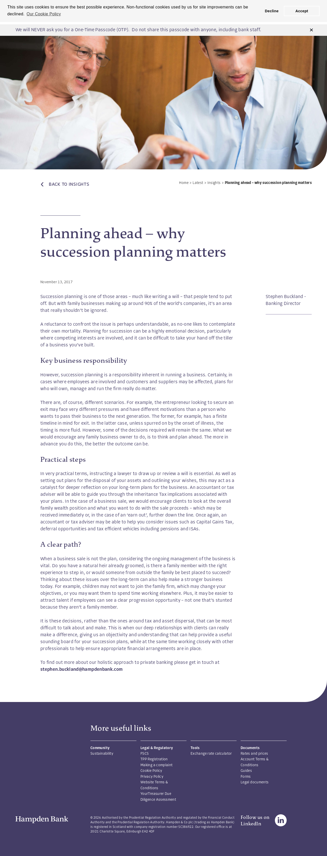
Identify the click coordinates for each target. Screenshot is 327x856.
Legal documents (254, 782)
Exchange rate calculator (211, 754)
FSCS (145, 754)
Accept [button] (301, 11)
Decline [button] (272, 11)
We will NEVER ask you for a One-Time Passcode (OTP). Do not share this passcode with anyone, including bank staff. (138, 30)
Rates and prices (254, 754)
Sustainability (101, 754)
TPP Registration (154, 759)
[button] (311, 30)
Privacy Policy (152, 777)
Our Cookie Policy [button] (44, 14)
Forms (246, 777)
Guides (246, 771)
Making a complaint (156, 765)
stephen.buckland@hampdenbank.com (81, 669)
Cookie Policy (151, 771)
